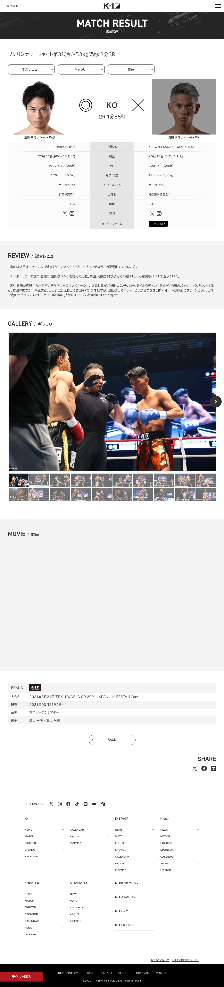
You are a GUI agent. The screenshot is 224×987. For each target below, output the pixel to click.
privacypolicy (67, 973)
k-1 (126, 882)
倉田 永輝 (53, 720)
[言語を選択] (13, 6)
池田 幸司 (36, 720)
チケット (21, 976)
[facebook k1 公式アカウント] (68, 804)
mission (162, 973)
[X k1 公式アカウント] (51, 804)
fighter (30, 843)
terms (88, 973)
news (28, 829)
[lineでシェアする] (213, 768)
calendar (77, 829)
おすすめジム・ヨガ (160, 958)
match (29, 836)
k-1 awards (125, 896)
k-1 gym (121, 910)
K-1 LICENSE (125, 924)
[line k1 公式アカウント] (85, 804)
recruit (124, 973)
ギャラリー (81, 69)
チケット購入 (158, 224)
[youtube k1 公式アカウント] (94, 804)
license (75, 843)
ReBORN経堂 (66, 146)
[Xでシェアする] (194, 768)
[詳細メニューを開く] (218, 6)
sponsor (31, 856)
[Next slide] (216, 401)
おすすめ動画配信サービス (185, 958)
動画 (131, 69)
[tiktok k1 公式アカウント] (76, 804)
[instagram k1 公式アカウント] (59, 804)
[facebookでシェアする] (204, 768)
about (74, 836)
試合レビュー (31, 69)
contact (105, 973)
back (112, 740)
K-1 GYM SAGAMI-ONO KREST (172, 146)
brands (30, 849)
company (143, 973)
